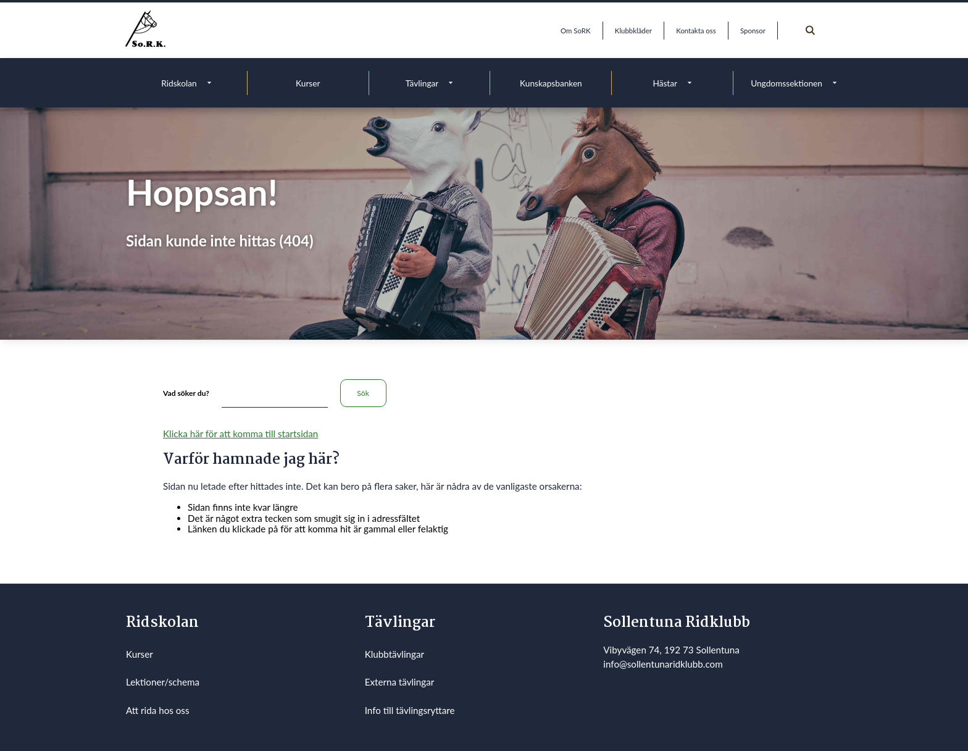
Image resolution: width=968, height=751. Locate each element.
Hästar (665, 83)
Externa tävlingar (400, 681)
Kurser (308, 83)
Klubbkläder (633, 31)
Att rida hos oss (158, 710)
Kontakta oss (696, 31)
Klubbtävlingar (394, 654)
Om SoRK (575, 31)
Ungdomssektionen (786, 83)
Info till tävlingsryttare (410, 710)
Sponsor (753, 31)
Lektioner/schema (162, 681)
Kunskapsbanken (551, 83)
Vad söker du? (186, 393)
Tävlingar (422, 83)
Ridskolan (178, 83)
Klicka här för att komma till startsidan (240, 433)
